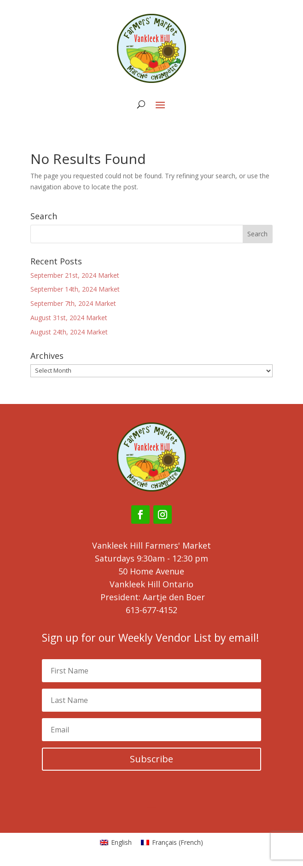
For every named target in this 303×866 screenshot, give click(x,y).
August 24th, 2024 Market (69, 332)
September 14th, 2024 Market (75, 289)
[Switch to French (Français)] (172, 842)
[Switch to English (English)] (115, 842)
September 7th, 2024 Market (73, 303)
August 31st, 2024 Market (68, 317)
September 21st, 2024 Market (74, 275)
